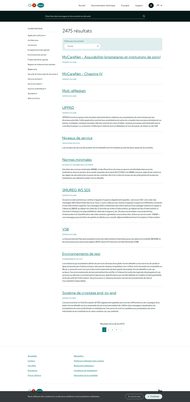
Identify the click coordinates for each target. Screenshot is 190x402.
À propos (125, 5)
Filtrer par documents (74, 41)
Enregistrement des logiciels (39, 50)
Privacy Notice (34, 375)
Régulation (78, 356)
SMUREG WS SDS (76, 190)
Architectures (33, 40)
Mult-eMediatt (74, 91)
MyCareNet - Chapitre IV (82, 74)
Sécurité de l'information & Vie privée (43, 74)
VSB (65, 229)
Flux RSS (32, 366)
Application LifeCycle (37, 35)
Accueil (82, 5)
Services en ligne (35, 84)
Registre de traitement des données (41, 64)
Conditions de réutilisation (85, 370)
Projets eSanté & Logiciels (38, 60)
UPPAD (68, 107)
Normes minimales (77, 159)
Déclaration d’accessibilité (86, 375)
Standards (32, 93)
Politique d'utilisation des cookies (89, 361)
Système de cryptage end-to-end (89, 293)
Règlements (32, 69)
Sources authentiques (37, 89)
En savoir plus (134, 396)
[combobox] (82, 46)
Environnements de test (37, 55)
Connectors (32, 45)
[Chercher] (142, 16)
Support (139, 5)
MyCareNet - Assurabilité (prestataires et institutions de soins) (111, 57)
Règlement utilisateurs (84, 366)
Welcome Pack (34, 98)
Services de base (35, 79)
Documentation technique (103, 5)
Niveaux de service (77, 138)
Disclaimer (32, 370)
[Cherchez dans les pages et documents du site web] (92, 16)
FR (158, 5)
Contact (31, 361)
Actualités (32, 356)
